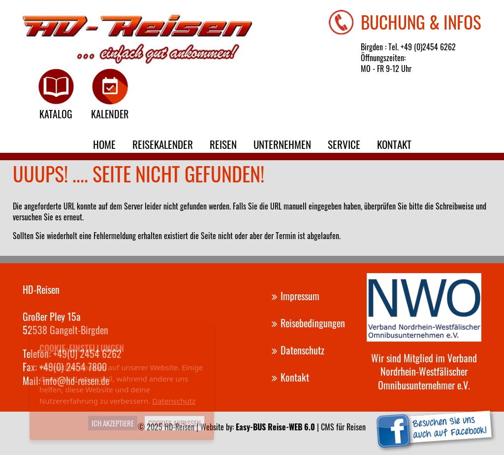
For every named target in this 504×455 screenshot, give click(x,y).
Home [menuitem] (104, 144)
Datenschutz (173, 401)
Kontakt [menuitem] (394, 144)
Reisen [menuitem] (223, 144)
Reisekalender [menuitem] (162, 144)
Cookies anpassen (174, 423)
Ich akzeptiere (113, 423)
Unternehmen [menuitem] (282, 144)
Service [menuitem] (344, 144)
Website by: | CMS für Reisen (283, 427)
